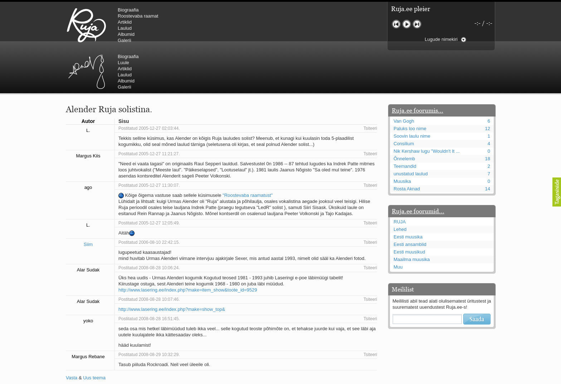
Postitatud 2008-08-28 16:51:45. (149, 275)
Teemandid (405, 123)
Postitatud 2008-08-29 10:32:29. (149, 311)
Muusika (402, 138)
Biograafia (128, 10)
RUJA (86, 25)
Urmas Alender (207, 25)
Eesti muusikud (409, 209)
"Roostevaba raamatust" (248, 152)
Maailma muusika (412, 216)
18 (487, 115)
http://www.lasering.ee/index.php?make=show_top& (171, 266)
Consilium (404, 100)
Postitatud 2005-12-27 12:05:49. (149, 179)
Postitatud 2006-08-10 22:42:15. (149, 199)
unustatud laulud (411, 130)
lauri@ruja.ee (229, 378)
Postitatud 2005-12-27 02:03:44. (149, 85)
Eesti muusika (408, 193)
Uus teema (94, 334)
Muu (398, 224)
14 (487, 145)
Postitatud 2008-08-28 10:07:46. (149, 256)
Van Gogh (404, 78)
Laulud (125, 28)
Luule (244, 16)
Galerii (124, 40)
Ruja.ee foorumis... (417, 67)
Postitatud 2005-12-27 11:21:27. (149, 110)
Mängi (406, 24)
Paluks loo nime (410, 85)
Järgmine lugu (417, 24)
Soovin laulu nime (412, 93)
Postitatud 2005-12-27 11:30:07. (149, 142)
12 (487, 85)
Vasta (71, 334)
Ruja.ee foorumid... (418, 168)
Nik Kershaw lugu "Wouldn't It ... (427, 108)
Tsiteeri (370, 85)
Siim (88, 201)
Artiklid (125, 22)
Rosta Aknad (407, 145)
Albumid (126, 34)
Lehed (400, 186)
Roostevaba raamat (138, 16)
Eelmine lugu (396, 24)
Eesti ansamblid (410, 201)
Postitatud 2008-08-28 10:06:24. (149, 224)
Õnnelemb (404, 115)
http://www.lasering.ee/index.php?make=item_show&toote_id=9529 (187, 247)
